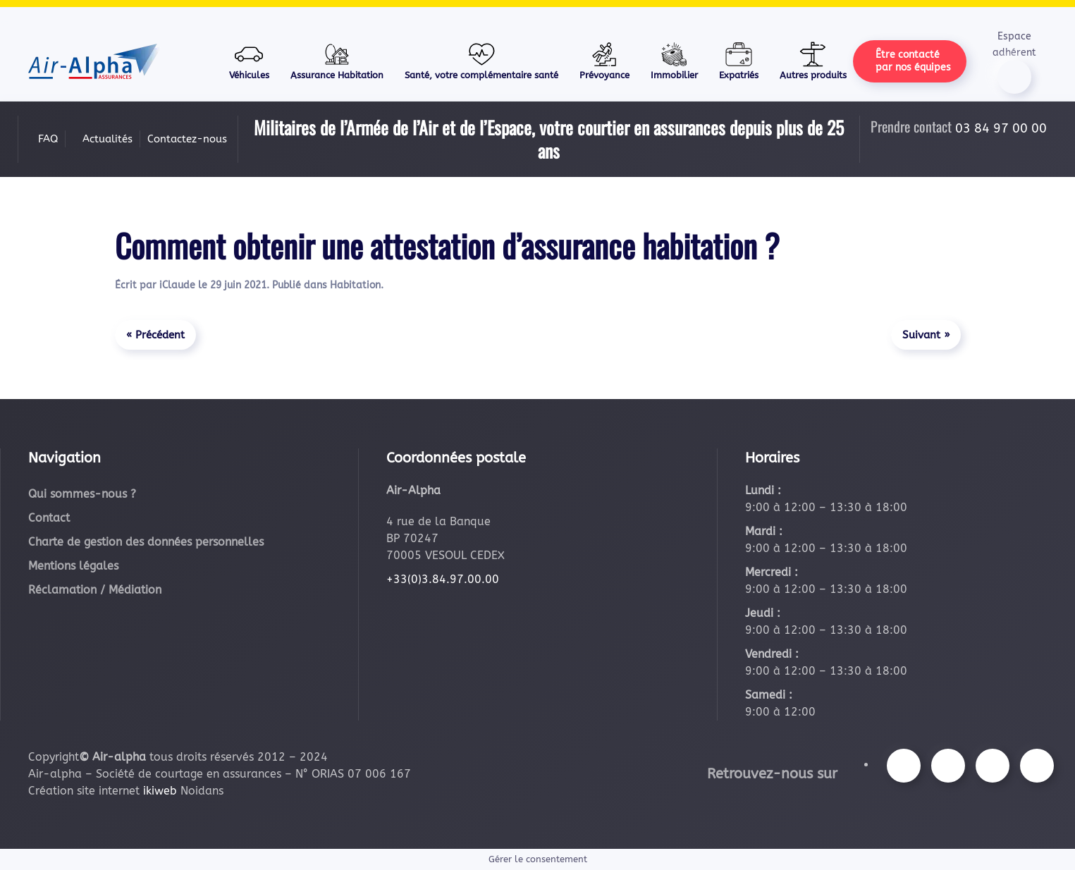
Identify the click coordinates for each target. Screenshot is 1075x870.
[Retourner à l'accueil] (94, 61)
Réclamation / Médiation (94, 589)
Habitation (355, 285)
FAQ (48, 139)
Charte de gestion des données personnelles (146, 542)
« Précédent (155, 335)
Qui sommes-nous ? (82, 494)
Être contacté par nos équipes (913, 61)
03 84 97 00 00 (1001, 128)
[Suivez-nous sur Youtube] (992, 766)
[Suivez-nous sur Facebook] (904, 766)
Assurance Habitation (336, 60)
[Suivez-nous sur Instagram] (948, 766)
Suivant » (926, 335)
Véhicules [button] (249, 60)
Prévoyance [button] (604, 60)
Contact (49, 518)
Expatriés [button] (738, 60)
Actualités (107, 139)
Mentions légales (73, 565)
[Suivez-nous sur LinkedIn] (1037, 766)
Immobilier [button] (674, 60)
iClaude (177, 285)
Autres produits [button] (813, 60)
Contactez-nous (187, 139)
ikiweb (160, 790)
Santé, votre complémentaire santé (481, 60)
